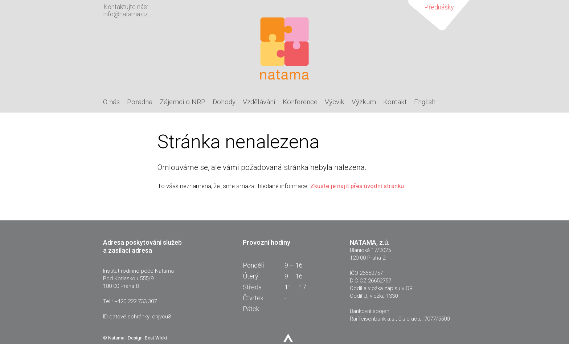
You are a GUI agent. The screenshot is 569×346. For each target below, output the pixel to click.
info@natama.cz (125, 14)
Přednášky (439, 7)
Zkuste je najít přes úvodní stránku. (357, 186)
